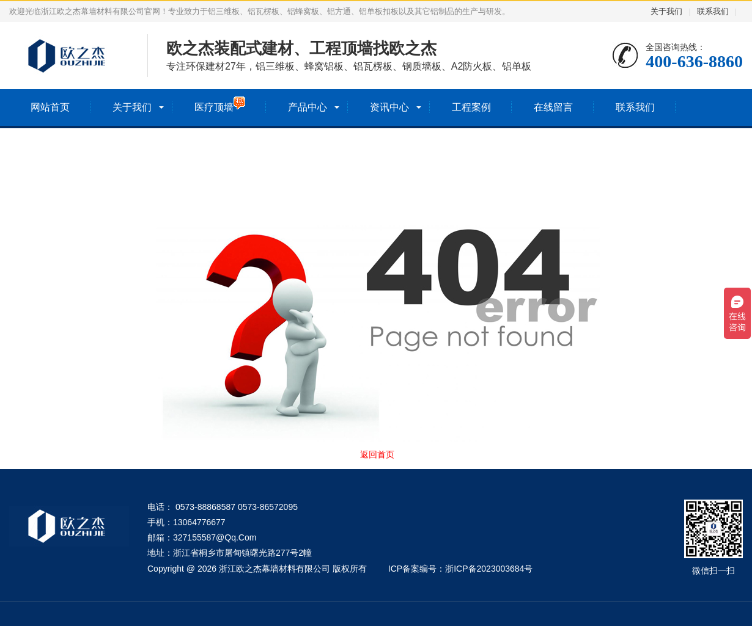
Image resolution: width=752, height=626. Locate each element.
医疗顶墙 (219, 104)
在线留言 (553, 107)
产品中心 (307, 107)
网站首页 (50, 107)
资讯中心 (389, 107)
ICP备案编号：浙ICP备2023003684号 (460, 568)
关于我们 (666, 11)
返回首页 (377, 454)
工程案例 (471, 107)
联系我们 (713, 11)
